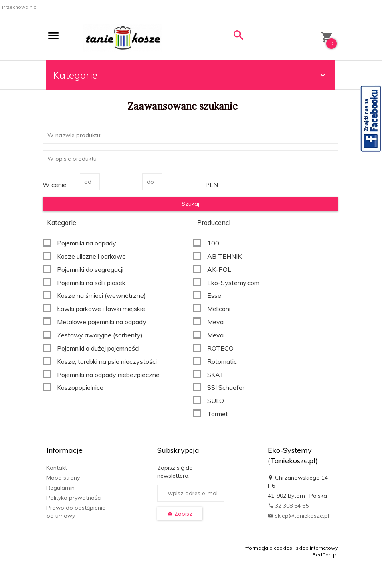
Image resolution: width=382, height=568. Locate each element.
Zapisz (179, 513)
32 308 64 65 (288, 505)
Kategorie (190, 75)
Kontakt (56, 467)
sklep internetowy (317, 548)
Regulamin (60, 487)
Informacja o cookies (267, 548)
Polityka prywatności (73, 497)
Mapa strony (63, 477)
